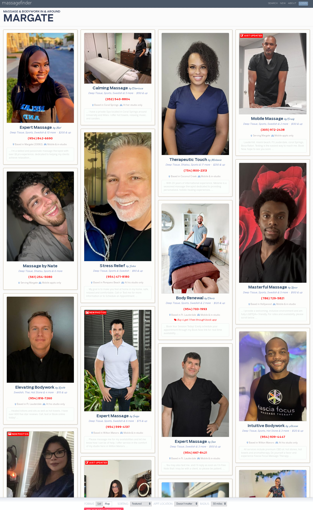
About (292, 3)
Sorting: (123, 504)
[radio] (99, 504)
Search (273, 3)
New (283, 3)
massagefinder (17, 4)
